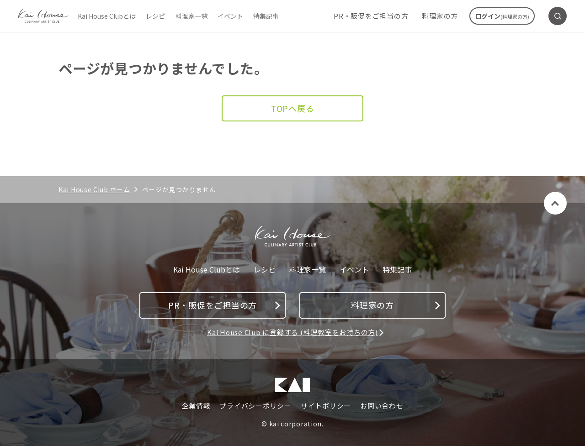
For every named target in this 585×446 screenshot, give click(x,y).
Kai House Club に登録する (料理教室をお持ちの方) (292, 332)
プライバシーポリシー (255, 405)
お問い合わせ (382, 405)
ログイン (502, 16)
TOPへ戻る (292, 108)
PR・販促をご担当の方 (371, 16)
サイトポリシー (326, 405)
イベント (230, 16)
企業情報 (195, 405)
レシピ (155, 16)
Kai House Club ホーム (94, 189)
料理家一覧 (191, 16)
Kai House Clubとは (107, 16)
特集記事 (266, 16)
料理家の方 (440, 16)
